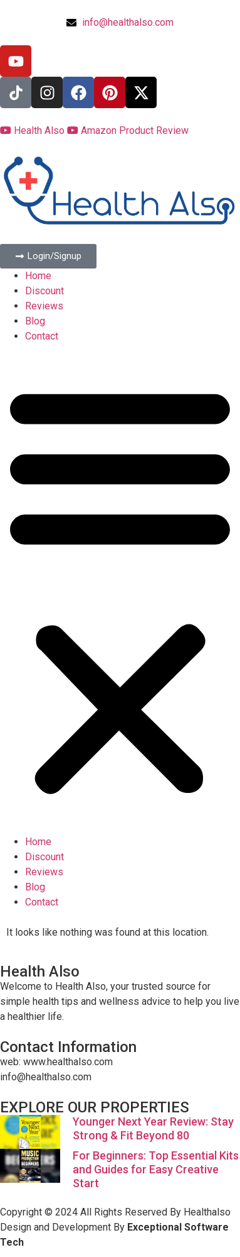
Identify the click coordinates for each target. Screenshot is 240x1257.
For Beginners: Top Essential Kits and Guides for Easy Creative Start (156, 1169)
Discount (44, 291)
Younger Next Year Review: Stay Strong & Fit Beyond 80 (153, 1128)
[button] (120, 589)
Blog (35, 321)
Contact (41, 336)
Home (38, 276)
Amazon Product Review (128, 130)
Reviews (44, 306)
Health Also (33, 130)
